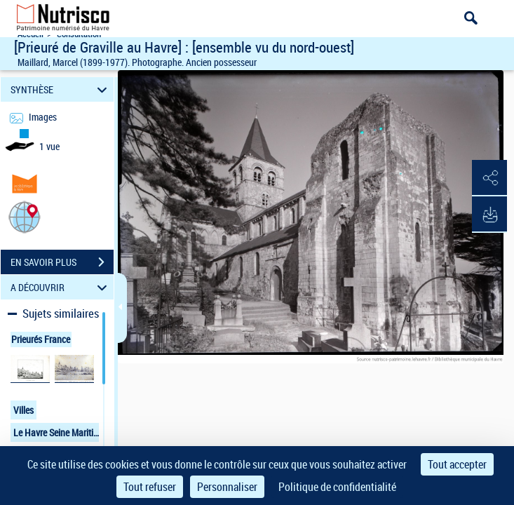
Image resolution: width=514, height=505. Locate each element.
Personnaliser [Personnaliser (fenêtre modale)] (227, 486)
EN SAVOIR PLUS (62, 262)
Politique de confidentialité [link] (337, 486)
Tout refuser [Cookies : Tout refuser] (149, 486)
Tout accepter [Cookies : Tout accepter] (457, 464)
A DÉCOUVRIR (61, 287)
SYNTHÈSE (61, 89)
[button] (24, 216)
